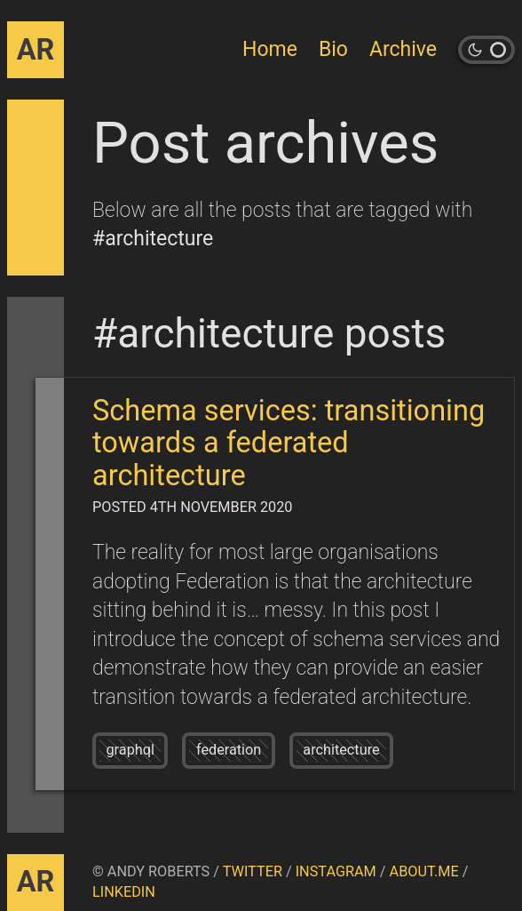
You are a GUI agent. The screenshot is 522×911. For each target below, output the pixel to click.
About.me (424, 871)
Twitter (252, 871)
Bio (333, 49)
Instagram (336, 871)
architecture (341, 749)
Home (269, 49)
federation (228, 749)
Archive (403, 49)
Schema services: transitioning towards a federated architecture (288, 443)
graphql (130, 749)
